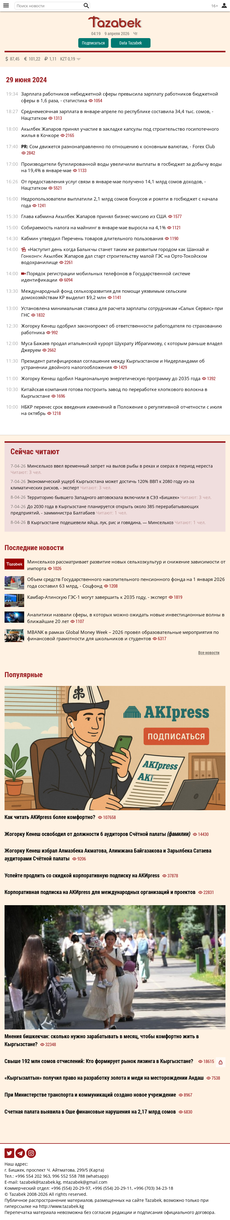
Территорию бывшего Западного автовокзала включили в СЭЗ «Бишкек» (103, 497)
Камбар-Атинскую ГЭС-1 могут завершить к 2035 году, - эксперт (97, 597)
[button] (86, 5)
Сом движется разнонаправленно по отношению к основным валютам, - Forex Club (118, 146)
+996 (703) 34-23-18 (153, 1188)
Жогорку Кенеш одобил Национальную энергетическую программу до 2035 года (110, 378)
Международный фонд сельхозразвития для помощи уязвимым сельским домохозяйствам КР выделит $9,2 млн (103, 294)
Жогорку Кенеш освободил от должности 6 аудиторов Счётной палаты (97, 833)
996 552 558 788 (68, 1176)
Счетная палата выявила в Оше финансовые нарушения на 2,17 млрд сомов (90, 1111)
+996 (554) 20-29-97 (70, 1188)
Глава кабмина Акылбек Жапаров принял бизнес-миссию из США (94, 216)
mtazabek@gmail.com (85, 1182)
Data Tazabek (130, 43)
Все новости (208, 652)
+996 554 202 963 (32, 1176)
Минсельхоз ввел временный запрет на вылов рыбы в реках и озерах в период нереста (120, 466)
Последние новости (34, 547)
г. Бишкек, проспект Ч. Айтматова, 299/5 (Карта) (54, 1170)
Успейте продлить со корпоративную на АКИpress (82, 875)
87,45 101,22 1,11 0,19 (43, 59)
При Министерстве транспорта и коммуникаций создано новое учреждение (90, 1094)
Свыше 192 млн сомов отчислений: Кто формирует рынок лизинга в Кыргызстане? (99, 1061)
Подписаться (93, 43)
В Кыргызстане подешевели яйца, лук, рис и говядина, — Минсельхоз (100, 522)
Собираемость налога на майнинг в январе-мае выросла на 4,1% (93, 227)
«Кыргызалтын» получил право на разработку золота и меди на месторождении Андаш (104, 1077)
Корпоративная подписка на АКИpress (100, 891)
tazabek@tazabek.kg (40, 1182)
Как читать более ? (50, 816)
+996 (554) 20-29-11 (112, 1188)
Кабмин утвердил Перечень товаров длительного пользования (92, 238)
